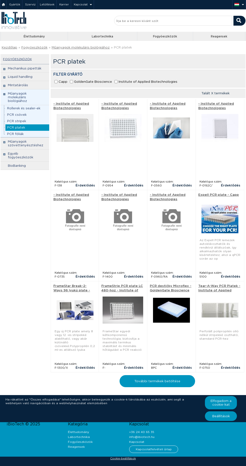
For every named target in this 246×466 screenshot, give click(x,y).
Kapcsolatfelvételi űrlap (154, 449)
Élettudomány (34, 36)
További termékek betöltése (157, 381)
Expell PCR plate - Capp (218, 195)
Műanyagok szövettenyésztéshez (25, 143)
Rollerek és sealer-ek (23, 108)
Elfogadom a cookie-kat (221, 402)
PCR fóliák (15, 134)
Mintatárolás (18, 85)
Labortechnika (102, 36)
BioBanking (17, 165)
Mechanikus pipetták (24, 68)
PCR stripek (16, 121)
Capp (63, 81)
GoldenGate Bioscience (93, 81)
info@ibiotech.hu (141, 437)
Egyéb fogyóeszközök (20, 155)
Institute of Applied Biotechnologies (148, 81)
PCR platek (123, 47)
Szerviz (30, 4)
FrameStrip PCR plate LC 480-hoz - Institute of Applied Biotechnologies (122, 290)
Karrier (64, 4)
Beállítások (221, 416)
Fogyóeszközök (165, 36)
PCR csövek (17, 114)
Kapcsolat (81, 4)
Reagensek (219, 36)
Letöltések (47, 4)
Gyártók (14, 4)
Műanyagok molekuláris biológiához (81, 47)
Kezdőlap (9, 47)
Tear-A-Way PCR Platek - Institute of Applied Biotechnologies (219, 290)
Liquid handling (20, 77)
